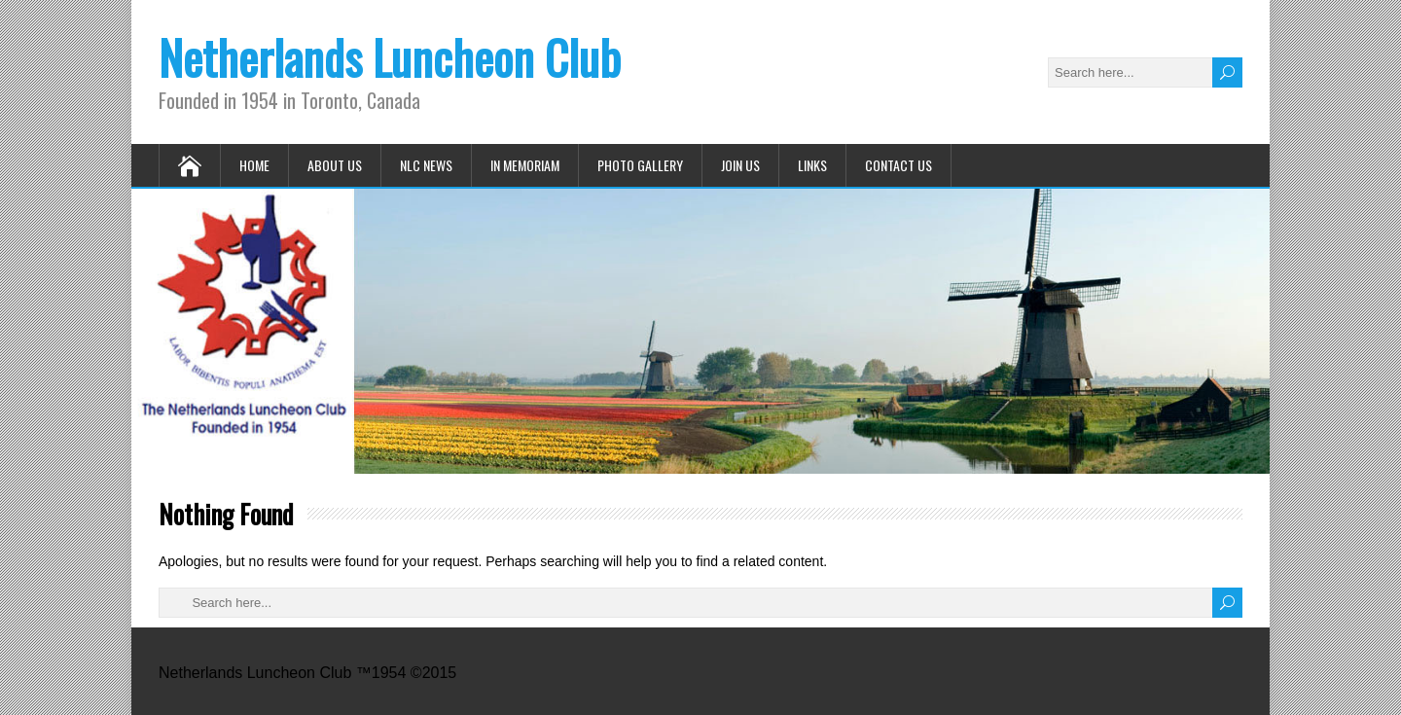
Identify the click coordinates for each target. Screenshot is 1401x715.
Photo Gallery (640, 165)
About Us (334, 165)
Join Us (740, 165)
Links (812, 165)
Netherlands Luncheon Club (390, 56)
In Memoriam (524, 165)
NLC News (426, 165)
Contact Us (898, 165)
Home (254, 165)
